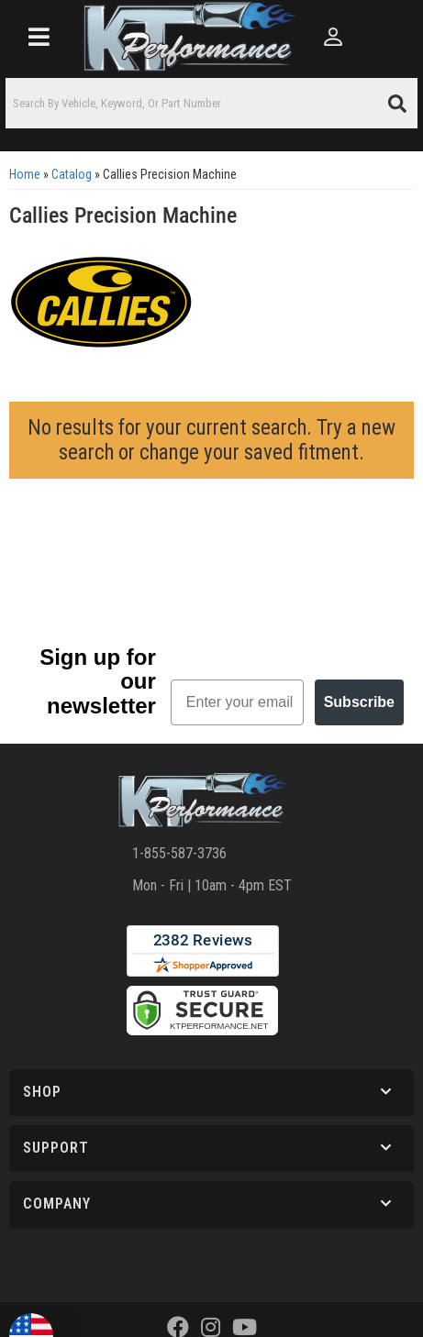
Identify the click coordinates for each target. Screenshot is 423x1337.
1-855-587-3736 (179, 853)
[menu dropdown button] (38, 36)
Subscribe (359, 702)
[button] (211, 103)
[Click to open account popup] (333, 36)
